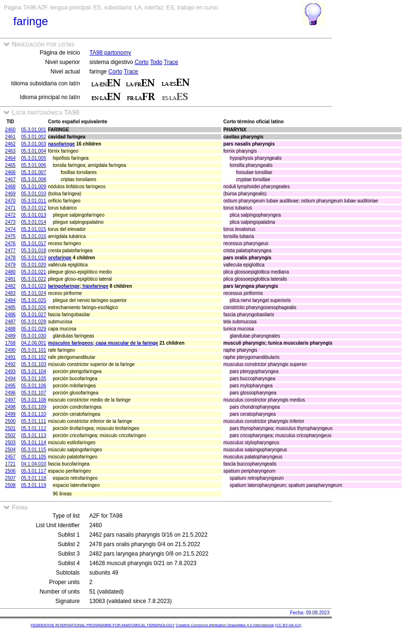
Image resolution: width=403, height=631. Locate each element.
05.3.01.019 (33, 257)
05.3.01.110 (33, 414)
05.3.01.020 (33, 264)
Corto (141, 62)
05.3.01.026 (33, 307)
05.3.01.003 (33, 143)
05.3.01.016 (33, 236)
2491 (10, 357)
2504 (10, 449)
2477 (10, 250)
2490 (10, 350)
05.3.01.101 (33, 350)
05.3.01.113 (33, 435)
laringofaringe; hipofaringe (78, 286)
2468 (10, 186)
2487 (10, 321)
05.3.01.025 (33, 300)
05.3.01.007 (33, 172)
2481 (10, 279)
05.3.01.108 (33, 399)
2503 (10, 442)
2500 (10, 421)
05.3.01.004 (33, 151)
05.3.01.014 (33, 222)
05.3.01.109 (33, 407)
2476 (10, 243)
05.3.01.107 (33, 392)
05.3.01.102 (33, 357)
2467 (10, 179)
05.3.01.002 (33, 136)
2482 (10, 286)
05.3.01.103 (33, 364)
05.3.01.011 (33, 200)
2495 (10, 385)
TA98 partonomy (110, 52)
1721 (10, 463)
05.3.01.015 (33, 229)
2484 (10, 300)
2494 (10, 378)
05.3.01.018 (33, 250)
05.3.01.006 (33, 165)
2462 (10, 143)
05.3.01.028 (33, 321)
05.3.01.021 (33, 271)
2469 (10, 193)
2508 (10, 485)
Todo (156, 62)
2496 (10, 392)
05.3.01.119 (33, 485)
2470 (10, 200)
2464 (10, 158)
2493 (10, 371)
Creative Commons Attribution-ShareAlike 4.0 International (224, 625)
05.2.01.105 (33, 456)
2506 (10, 471)
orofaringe (59, 257)
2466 (10, 172)
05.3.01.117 (33, 471)
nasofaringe (61, 143)
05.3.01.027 (33, 314)
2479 (10, 264)
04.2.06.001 (33, 343)
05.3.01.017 (33, 243)
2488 (10, 328)
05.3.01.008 (33, 179)
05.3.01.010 (33, 193)
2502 (10, 435)
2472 (10, 215)
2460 (10, 129)
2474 (10, 229)
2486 (10, 314)
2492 (10, 364)
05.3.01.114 (33, 442)
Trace (171, 62)
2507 (10, 478)
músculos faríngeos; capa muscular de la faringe (103, 343)
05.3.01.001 (33, 129)
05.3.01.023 (33, 286)
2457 (10, 456)
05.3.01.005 (33, 158)
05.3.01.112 (33, 428)
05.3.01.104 (33, 371)
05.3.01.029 (33, 328)
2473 (10, 222)
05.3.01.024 (33, 293)
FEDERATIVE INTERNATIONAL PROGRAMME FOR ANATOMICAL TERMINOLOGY (102, 625)
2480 (10, 271)
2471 (10, 207)
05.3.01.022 (33, 279)
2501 (10, 428)
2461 (10, 136)
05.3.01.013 (33, 215)
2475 (10, 236)
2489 (10, 335)
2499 (10, 414)
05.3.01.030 (33, 335)
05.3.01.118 (33, 478)
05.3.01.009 (33, 186)
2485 (10, 307)
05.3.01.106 (33, 385)
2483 (10, 293)
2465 (10, 165)
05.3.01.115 (33, 449)
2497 (10, 399)
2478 (10, 257)
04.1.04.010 (33, 463)
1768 (10, 343)
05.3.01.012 (33, 207)
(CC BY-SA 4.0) (288, 625)
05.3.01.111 (33, 421)
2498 (10, 407)
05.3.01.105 (33, 378)
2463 (10, 151)
